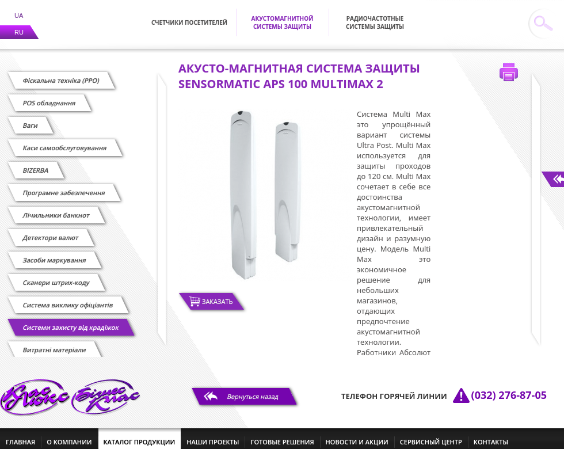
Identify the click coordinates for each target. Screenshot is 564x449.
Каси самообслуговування (65, 140)
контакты (491, 435)
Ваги (30, 118)
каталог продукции (140, 435)
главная (20, 435)
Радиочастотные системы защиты (375, 15)
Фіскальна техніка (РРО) (61, 73)
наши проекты (212, 435)
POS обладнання (49, 96)
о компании (69, 435)
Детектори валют (50, 230)
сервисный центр (431, 435)
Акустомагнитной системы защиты (282, 15)
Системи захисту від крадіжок (71, 320)
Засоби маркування (54, 253)
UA (18, 8)
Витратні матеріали (54, 342)
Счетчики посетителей (189, 16)
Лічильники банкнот (56, 208)
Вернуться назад (253, 389)
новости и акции (357, 435)
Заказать (217, 294)
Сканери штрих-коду (56, 275)
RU (19, 25)
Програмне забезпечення (64, 185)
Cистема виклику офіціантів (68, 298)
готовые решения (282, 435)
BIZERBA (35, 163)
